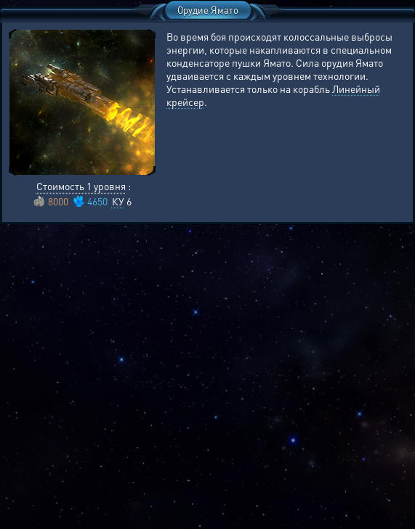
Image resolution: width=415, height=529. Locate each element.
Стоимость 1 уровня (81, 185)
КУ (118, 201)
